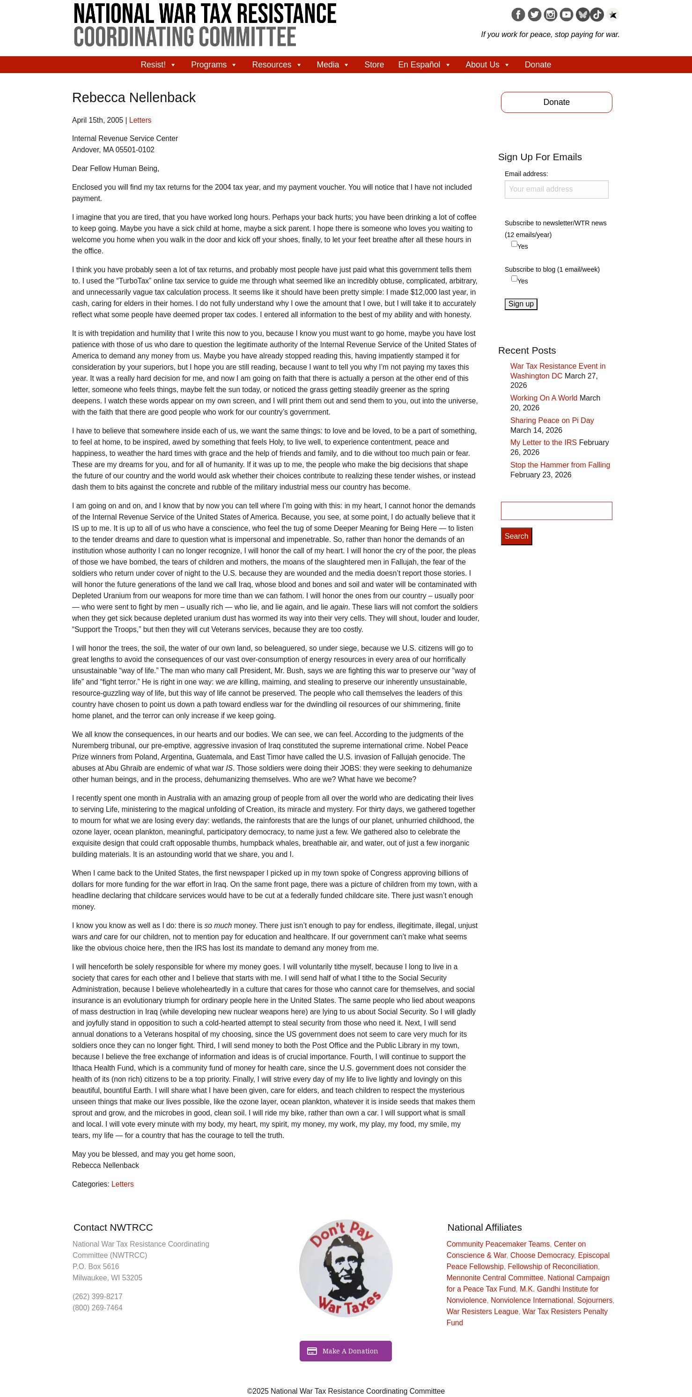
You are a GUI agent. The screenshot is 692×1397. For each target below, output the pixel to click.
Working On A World (543, 398)
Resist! (158, 64)
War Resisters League (483, 1311)
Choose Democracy (542, 1255)
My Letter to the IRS (543, 442)
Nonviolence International (532, 1300)
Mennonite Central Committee (495, 1278)
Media (334, 64)
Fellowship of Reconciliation (553, 1267)
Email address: (557, 184)
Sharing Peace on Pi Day (552, 420)
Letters (140, 120)
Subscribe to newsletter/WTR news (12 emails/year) (556, 228)
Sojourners (594, 1300)
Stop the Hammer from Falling (560, 465)
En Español (425, 64)
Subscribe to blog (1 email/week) (552, 269)
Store (374, 64)
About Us (488, 64)
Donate (538, 64)
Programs (214, 64)
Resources (277, 64)
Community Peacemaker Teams (498, 1244)
